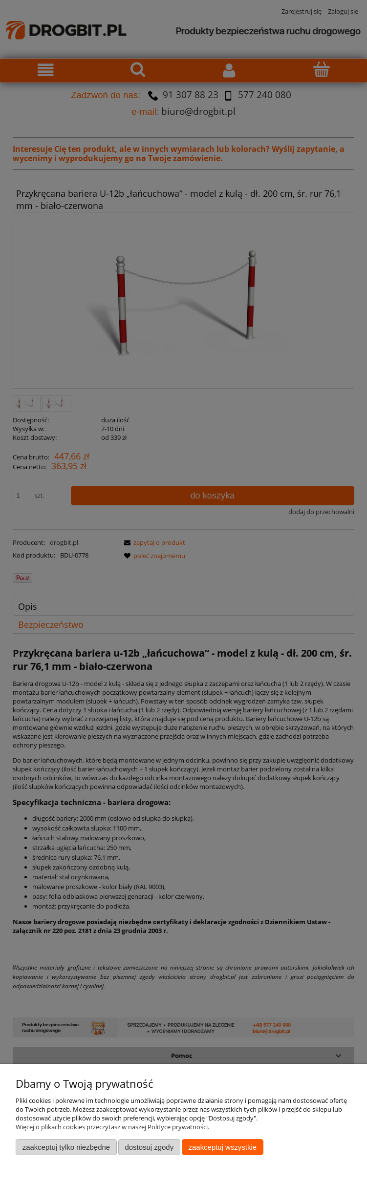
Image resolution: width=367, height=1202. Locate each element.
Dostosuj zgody (149, 1147)
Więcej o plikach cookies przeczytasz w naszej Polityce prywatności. (112, 1126)
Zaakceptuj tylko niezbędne (66, 1147)
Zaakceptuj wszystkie (223, 1147)
